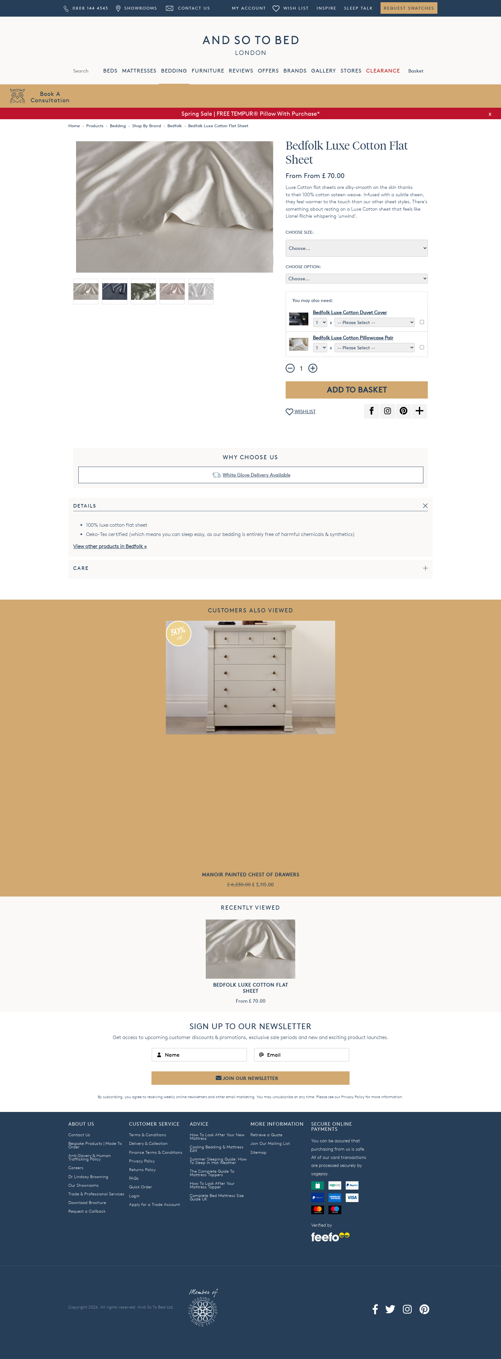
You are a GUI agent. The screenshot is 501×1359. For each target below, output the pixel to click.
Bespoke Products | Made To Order (95, 1145)
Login (134, 1195)
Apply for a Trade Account (154, 1204)
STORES (351, 71)
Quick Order (140, 1186)
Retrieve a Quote (266, 1134)
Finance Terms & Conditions (155, 1152)
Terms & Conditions (147, 1134)
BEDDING (174, 71)
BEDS (110, 71)
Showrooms (136, 8)
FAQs (134, 1178)
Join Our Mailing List (270, 1143)
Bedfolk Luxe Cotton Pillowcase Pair (353, 338)
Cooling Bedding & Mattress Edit (216, 1148)
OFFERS (268, 71)
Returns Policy (142, 1169)
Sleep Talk (358, 8)
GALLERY (323, 71)
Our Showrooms (83, 1185)
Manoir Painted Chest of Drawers (250, 875)
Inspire (326, 8)
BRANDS (295, 71)
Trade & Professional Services (96, 1193)
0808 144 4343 (86, 8)
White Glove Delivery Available (256, 475)
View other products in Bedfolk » (110, 546)
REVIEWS (241, 71)
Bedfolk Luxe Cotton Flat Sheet (250, 988)
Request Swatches (409, 8)
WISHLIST (301, 412)
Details (84, 506)
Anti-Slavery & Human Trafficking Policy (89, 1157)
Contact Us (187, 8)
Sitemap (258, 1152)
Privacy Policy (353, 1096)
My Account (249, 8)
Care (81, 568)
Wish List (291, 8)
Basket (422, 70)
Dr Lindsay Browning (88, 1176)
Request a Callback (86, 1211)
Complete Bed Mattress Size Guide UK (217, 1197)
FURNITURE (208, 71)
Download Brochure (87, 1202)
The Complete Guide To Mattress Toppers (212, 1173)
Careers (75, 1167)
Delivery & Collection (148, 1143)
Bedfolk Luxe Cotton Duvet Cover (350, 312)
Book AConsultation (50, 96)
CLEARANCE (383, 71)
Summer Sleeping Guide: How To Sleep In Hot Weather (218, 1160)
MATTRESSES (139, 71)
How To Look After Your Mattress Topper (212, 1185)
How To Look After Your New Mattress (217, 1136)
